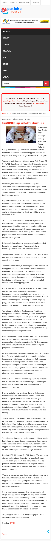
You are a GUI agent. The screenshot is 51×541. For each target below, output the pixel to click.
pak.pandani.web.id (39, 103)
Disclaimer (35, 3)
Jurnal (6, 44)
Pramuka (7, 51)
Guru (28, 119)
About (4, 3)
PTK (4, 57)
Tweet (4, 534)
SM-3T (5, 64)
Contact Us (13, 3)
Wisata (6, 77)
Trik (5, 71)
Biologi (6, 38)
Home (6, 31)
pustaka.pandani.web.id (11, 101)
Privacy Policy (24, 3)
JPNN (12, 523)
